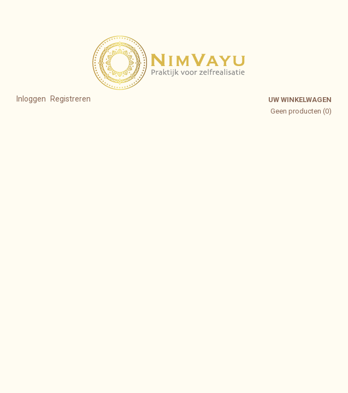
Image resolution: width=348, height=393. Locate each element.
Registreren (70, 98)
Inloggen (31, 98)
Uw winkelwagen (300, 100)
